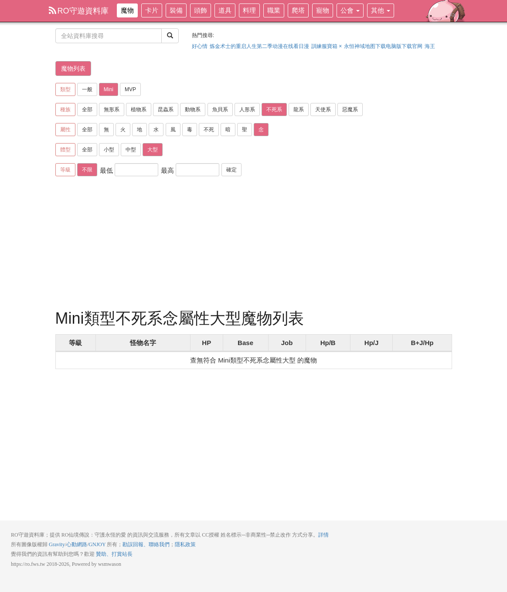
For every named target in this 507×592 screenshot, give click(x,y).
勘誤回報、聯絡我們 (146, 544)
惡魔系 (350, 109)
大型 (152, 150)
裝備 (176, 10)
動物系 (193, 109)
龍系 (298, 109)
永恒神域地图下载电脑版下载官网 (383, 46)
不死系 (274, 109)
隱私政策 (185, 544)
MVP (130, 89)
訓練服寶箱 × (326, 46)
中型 (131, 150)
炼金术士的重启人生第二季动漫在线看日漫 (259, 46)
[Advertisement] (253, 244)
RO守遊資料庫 (79, 11)
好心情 (200, 46)
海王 (430, 46)
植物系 (138, 109)
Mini (108, 89)
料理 (249, 10)
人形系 (247, 109)
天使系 (323, 109)
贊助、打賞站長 (114, 554)
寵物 (322, 10)
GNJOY (96, 544)
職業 (273, 10)
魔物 (127, 10)
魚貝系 (220, 109)
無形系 (111, 109)
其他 (380, 10)
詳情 (323, 535)
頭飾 (200, 10)
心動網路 (76, 544)
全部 (87, 109)
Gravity (57, 544)
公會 (350, 10)
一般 (87, 89)
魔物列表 (73, 68)
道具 (224, 10)
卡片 (151, 10)
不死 (209, 130)
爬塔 (298, 10)
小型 (109, 150)
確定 (231, 170)
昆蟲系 (166, 109)
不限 (87, 170)
